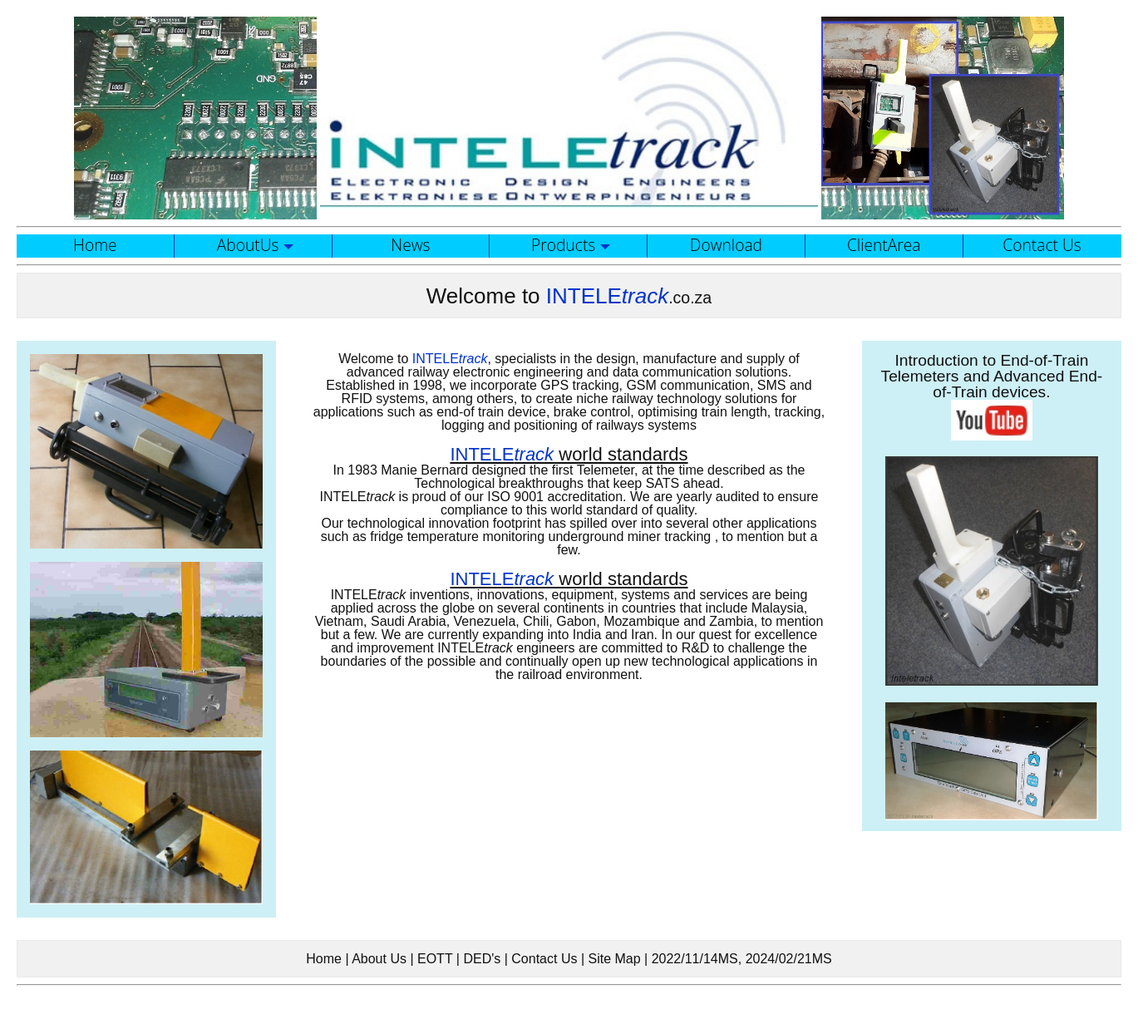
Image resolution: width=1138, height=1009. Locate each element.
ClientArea (884, 245)
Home (95, 245)
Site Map (614, 959)
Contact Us (1042, 245)
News (410, 245)
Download (726, 245)
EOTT (434, 959)
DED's (481, 959)
